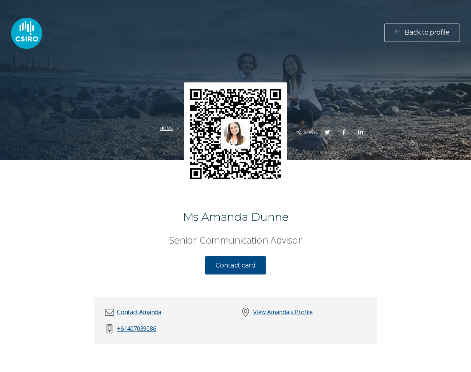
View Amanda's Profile (283, 312)
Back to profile (422, 32)
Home (166, 128)
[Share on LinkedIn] (360, 132)
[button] (139, 312)
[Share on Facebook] (344, 132)
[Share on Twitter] (327, 132)
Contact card (235, 265)
